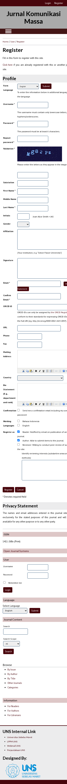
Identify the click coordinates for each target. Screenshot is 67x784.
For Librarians (14, 715)
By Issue (12, 669)
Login (48, 3)
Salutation (8, 182)
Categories (13, 687)
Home (6, 41)
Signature (8, 260)
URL (5, 327)
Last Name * (9, 207)
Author (26, 440)
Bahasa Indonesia (31, 421)
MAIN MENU (8, 31)
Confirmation (9, 410)
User (13, 41)
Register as (9, 432)
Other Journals (15, 683)
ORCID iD (7, 306)
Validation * (9, 148)
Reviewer (27, 445)
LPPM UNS (12, 741)
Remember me (15, 582)
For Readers (13, 706)
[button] (23, 370)
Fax (5, 343)
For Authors (13, 710)
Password (7, 574)
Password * (8, 123)
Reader (26, 432)
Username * (9, 104)
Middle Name (9, 199)
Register (58, 3)
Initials (6, 215)
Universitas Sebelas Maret (19, 737)
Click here (8, 64)
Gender (7, 223)
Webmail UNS (13, 745)
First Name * (9, 190)
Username (8, 566)
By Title (11, 678)
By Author (12, 674)
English (26, 425)
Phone (6, 335)
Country (7, 377)
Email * (6, 282)
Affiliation (8, 231)
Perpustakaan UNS (16, 750)
